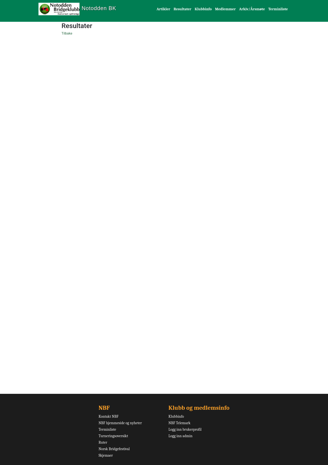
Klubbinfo (203, 9)
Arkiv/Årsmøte (252, 9)
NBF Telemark (179, 423)
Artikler (163, 9)
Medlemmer (225, 9)
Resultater (182, 9)
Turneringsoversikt (113, 436)
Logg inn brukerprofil (184, 429)
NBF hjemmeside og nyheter (120, 423)
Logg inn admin (180, 436)
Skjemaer (106, 455)
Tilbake (67, 33)
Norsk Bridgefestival (114, 449)
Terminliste (278, 9)
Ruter (103, 442)
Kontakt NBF (108, 416)
